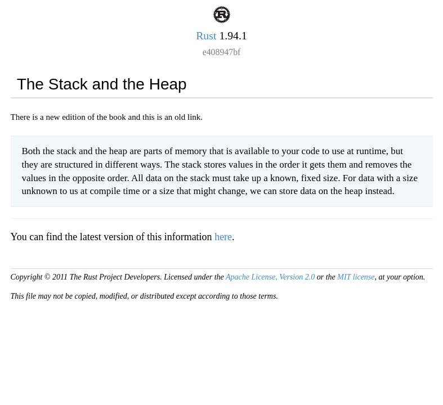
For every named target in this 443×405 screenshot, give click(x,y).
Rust (206, 35)
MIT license (355, 277)
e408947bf (222, 52)
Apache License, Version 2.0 (270, 277)
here (223, 236)
